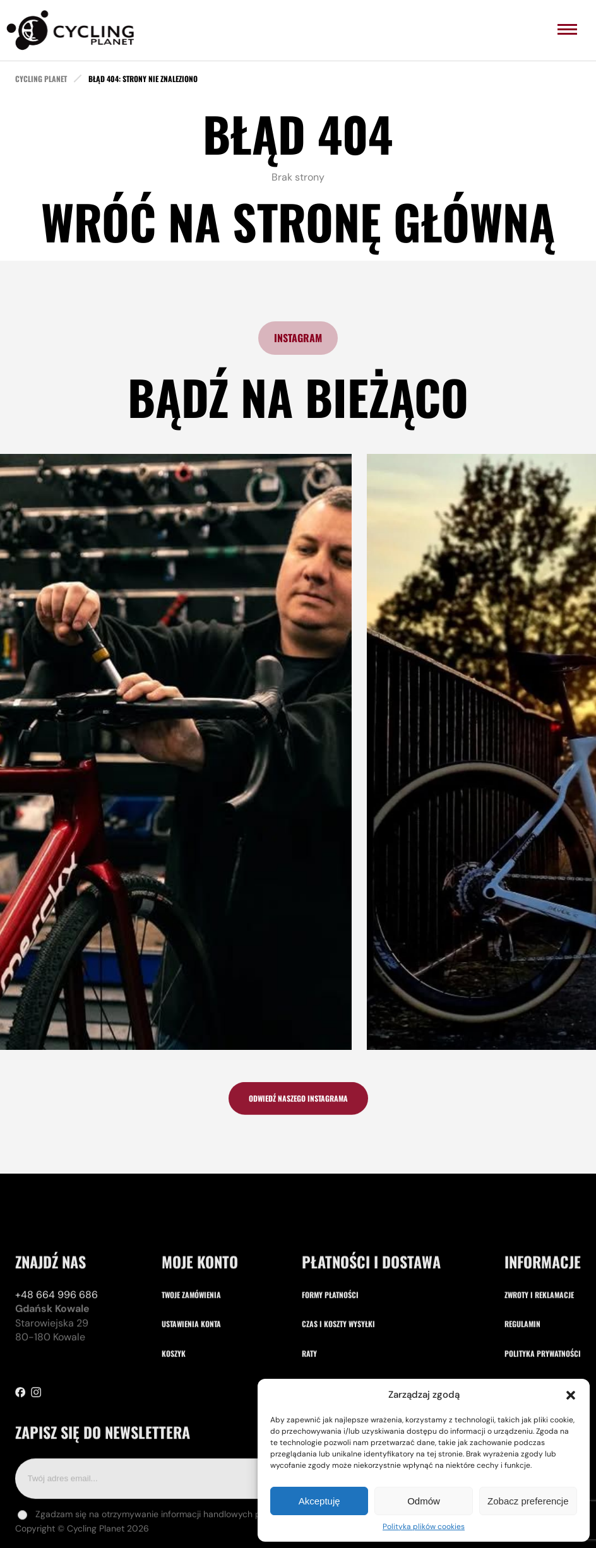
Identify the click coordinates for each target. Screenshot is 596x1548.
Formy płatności (330, 1354)
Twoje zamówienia (191, 1354)
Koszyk (174, 1413)
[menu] (567, 29)
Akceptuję (319, 1501)
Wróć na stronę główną (298, 221)
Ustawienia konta (191, 1383)
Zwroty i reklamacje (539, 1354)
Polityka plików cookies (424, 1526)
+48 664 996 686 (56, 1354)
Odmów (423, 1501)
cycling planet (41, 79)
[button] (570, 1395)
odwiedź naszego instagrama (298, 1103)
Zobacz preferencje (527, 1501)
